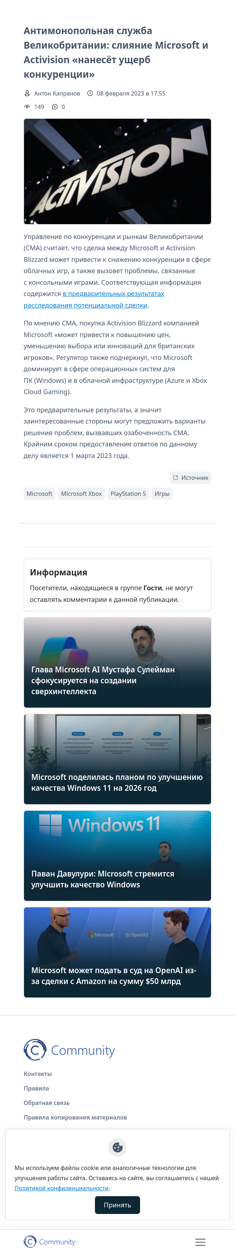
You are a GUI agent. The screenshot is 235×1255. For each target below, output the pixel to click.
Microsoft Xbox (81, 494)
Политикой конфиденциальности (62, 1188)
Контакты (38, 1074)
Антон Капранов (57, 93)
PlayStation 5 (128, 494)
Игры (162, 494)
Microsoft (39, 494)
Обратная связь (47, 1103)
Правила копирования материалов (75, 1117)
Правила (36, 1088)
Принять (117, 1205)
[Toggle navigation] (200, 1242)
